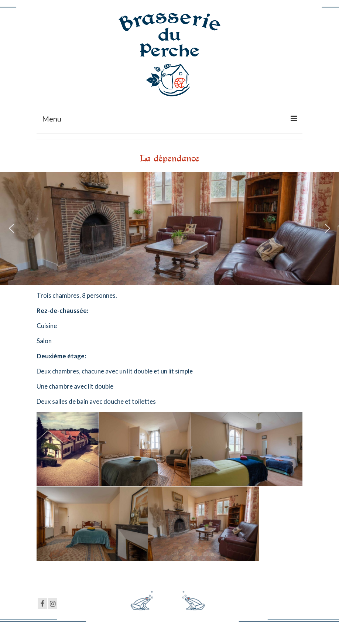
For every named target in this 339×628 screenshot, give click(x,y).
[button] (11, 228)
